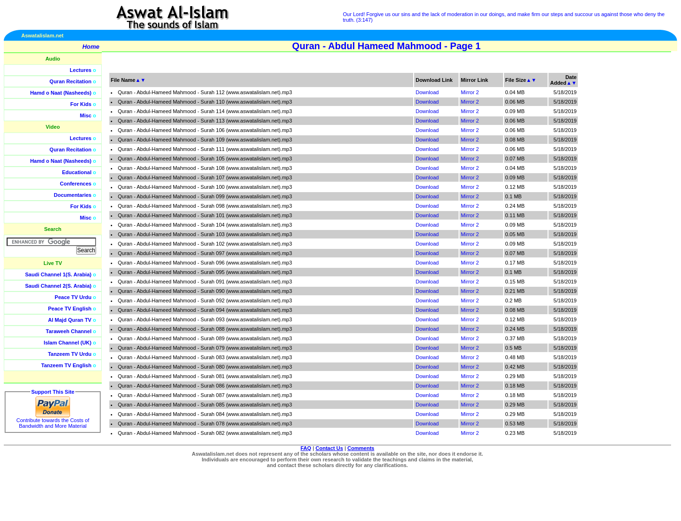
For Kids (81, 104)
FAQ (306, 448)
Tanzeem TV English (66, 365)
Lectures (80, 70)
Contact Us (329, 448)
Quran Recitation (71, 81)
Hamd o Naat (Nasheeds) (61, 93)
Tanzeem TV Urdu (69, 354)
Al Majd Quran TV (70, 320)
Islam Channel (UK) (67, 342)
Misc (85, 115)
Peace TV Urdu (73, 297)
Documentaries (72, 195)
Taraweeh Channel (68, 331)
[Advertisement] (636, 213)
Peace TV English (70, 308)
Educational (76, 172)
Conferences (76, 183)
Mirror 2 (470, 92)
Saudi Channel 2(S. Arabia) (58, 286)
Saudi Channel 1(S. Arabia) (58, 274)
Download (427, 92)
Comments (360, 448)
